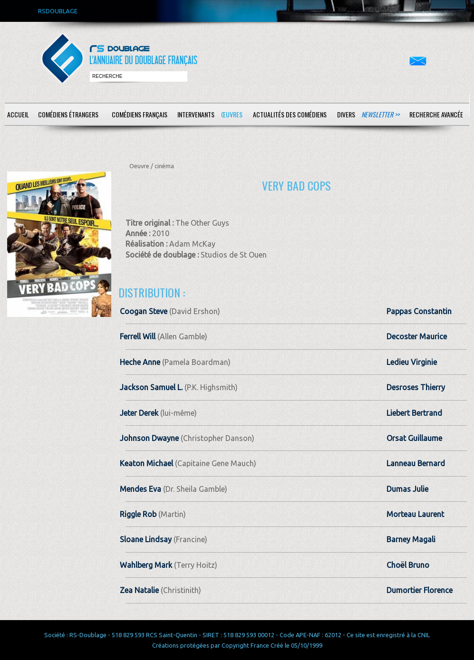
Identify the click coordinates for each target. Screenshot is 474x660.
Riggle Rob (138, 514)
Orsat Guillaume (414, 438)
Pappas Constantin (419, 311)
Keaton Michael (146, 463)
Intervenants (195, 114)
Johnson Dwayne (149, 438)
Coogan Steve (143, 311)
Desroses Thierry (416, 387)
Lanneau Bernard (416, 463)
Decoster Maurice (417, 336)
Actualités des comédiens (290, 114)
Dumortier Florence (420, 590)
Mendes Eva (140, 489)
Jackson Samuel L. (151, 387)
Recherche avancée (436, 114)
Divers (346, 114)
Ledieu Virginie (412, 362)
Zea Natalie (139, 590)
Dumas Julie (407, 489)
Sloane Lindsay (146, 539)
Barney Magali (411, 539)
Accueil (18, 114)
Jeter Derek (139, 413)
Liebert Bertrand (414, 413)
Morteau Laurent (415, 514)
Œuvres (231, 114)
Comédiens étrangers (68, 114)
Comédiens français (139, 114)
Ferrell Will (137, 336)
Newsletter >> (380, 114)
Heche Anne (140, 362)
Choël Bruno (408, 565)
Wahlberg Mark (146, 565)
